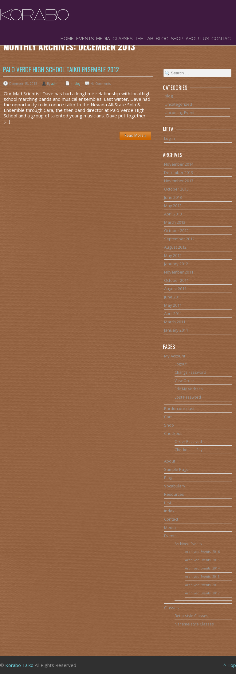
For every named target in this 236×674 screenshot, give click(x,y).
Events (85, 38)
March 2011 (174, 322)
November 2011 (178, 272)
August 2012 (175, 247)
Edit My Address (189, 388)
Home (67, 38)
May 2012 (173, 255)
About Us (197, 38)
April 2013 (173, 214)
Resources (174, 494)
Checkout (173, 433)
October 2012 (176, 230)
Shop (177, 38)
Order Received (188, 441)
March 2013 (174, 222)
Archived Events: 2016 (202, 552)
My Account (174, 356)
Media (103, 38)
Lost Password (188, 397)
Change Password (190, 372)
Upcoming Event (180, 112)
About (169, 461)
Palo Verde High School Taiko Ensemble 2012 (61, 69)
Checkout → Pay (189, 449)
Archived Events (188, 543)
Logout (181, 363)
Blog (162, 38)
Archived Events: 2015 (202, 560)
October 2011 (176, 280)
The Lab (144, 38)
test (167, 502)
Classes (122, 38)
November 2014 (178, 164)
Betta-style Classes (191, 615)
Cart (168, 417)
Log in (169, 138)
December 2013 (178, 172)
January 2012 (176, 263)
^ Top (229, 665)
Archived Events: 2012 (202, 593)
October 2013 (176, 189)
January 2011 (176, 330)
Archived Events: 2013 (202, 576)
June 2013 (173, 197)
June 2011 (173, 297)
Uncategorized (178, 104)
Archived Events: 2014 (202, 568)
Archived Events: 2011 (202, 585)
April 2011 (173, 313)
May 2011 (173, 305)
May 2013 (173, 205)
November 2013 (178, 180)
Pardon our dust (179, 408)
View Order (184, 380)
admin (56, 83)
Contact (222, 38)
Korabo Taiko (19, 665)
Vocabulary (174, 486)
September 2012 (179, 239)
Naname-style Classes (194, 623)
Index (169, 511)
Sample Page (176, 469)
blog (77, 83)
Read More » (135, 135)
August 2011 (175, 288)
